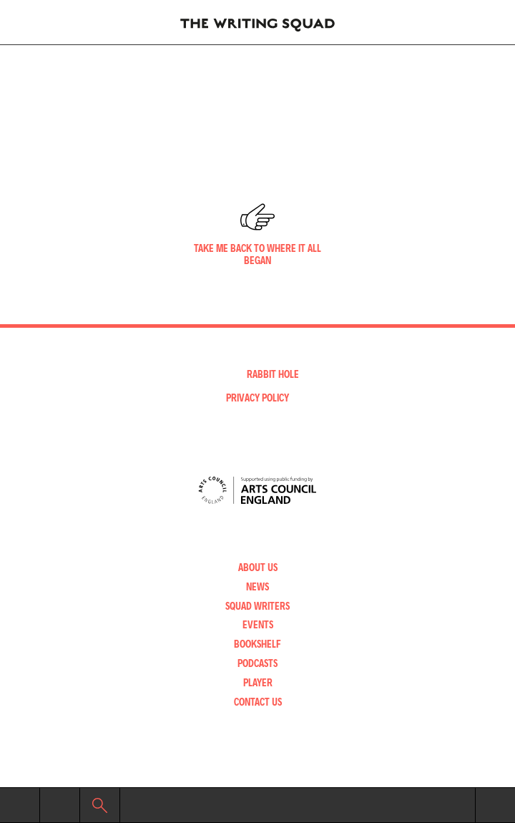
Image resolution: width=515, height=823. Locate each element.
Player (258, 682)
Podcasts (257, 663)
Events (257, 624)
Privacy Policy (257, 397)
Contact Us (258, 702)
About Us (258, 567)
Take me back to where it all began (257, 254)
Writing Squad (257, 22)
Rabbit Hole (273, 374)
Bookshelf (257, 644)
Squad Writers (257, 606)
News (257, 586)
